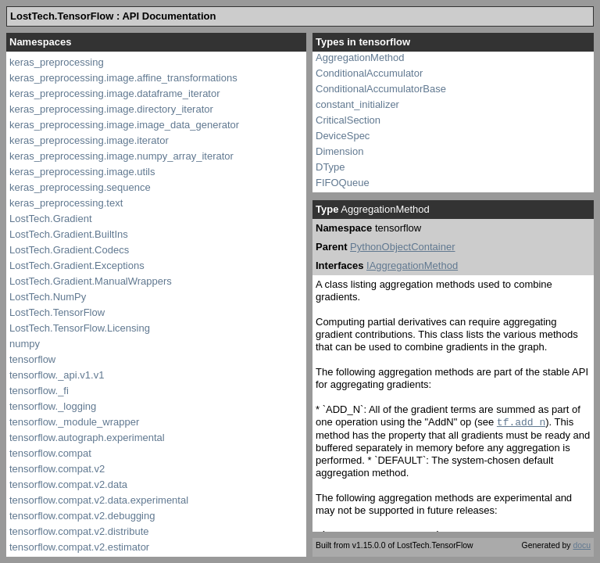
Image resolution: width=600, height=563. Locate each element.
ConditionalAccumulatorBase (381, 89)
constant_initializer (357, 104)
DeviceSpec (343, 136)
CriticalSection (348, 120)
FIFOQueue (343, 182)
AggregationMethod (360, 57)
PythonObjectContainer (402, 247)
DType (330, 167)
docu (582, 545)
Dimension (339, 151)
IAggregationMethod (412, 265)
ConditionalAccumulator (369, 73)
